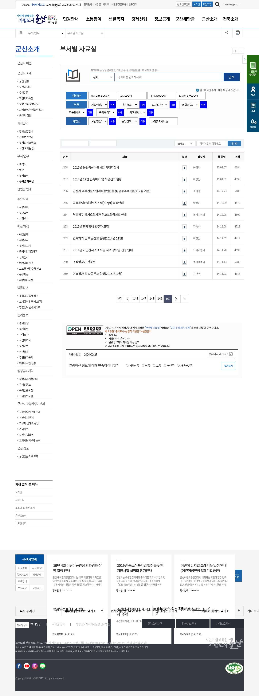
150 (168, 298)
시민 (253, 94)
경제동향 (23, 323)
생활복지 (116, 18)
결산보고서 (25, 245)
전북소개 (230, 18)
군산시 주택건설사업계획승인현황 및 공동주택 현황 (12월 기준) (111, 191)
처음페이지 (119, 299)
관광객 (253, 127)
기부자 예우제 (26, 417)
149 (159, 298)
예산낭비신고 (26, 263)
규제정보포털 (26, 396)
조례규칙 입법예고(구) (30, 301)
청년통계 (23, 351)
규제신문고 (25, 384)
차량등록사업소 (159, 121)
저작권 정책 (58, 624)
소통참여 (93, 18)
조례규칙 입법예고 (28, 296)
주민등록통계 (26, 357)
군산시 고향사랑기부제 (32, 405)
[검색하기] (217, 5)
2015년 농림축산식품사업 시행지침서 (96, 167)
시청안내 (23, 124)
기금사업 (23, 429)
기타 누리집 (209, 611)
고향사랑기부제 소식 (29, 440)
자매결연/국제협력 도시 (31, 109)
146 (135, 298)
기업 (253, 110)
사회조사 (23, 334)
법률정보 (23, 289)
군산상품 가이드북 (28, 456)
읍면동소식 (20, 515)
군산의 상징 (25, 115)
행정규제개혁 (26, 372)
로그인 (196, 4)
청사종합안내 (26, 131)
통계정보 (23, 316)
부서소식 (23, 175)
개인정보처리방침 (31, 624)
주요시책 (23, 200)
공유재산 (23, 274)
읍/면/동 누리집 (75, 611)
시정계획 (23, 207)
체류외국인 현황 (27, 363)
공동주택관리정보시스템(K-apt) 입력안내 (98, 202)
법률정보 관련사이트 (29, 307)
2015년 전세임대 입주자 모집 (91, 226)
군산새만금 (185, 18)
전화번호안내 (183, 4)
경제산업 (139, 18)
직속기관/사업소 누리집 (126, 611)
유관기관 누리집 (166, 611)
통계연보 (23, 346)
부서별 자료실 (75, 33)
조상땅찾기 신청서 (84, 261)
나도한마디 (20, 523)
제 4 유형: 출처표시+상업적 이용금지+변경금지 (128, 331)
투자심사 (23, 257)
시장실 (97, 4)
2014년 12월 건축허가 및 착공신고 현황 (97, 179)
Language (229, 4)
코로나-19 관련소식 (25, 507)
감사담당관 (126, 96)
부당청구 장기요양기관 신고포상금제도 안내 (100, 214)
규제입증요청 (26, 390)
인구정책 (132, 4)
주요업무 (23, 213)
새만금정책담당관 (100, 96)
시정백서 (23, 218)
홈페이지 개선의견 (219, 354)
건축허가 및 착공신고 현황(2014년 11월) (98, 238)
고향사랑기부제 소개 (29, 412)
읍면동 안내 (25, 190)
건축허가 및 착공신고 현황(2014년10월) (97, 273)
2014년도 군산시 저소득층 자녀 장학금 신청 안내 (103, 250)
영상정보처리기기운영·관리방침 (93, 624)
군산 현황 (24, 81)
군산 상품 (24, 449)
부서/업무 (34, 33)
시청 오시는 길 (26, 148)
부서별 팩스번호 (27, 142)
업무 (21, 170)
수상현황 (23, 92)
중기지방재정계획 (28, 251)
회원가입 (207, 4)
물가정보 (23, 329)
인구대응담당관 (158, 96)
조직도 (22, 164)
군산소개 (210, 18)
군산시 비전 (25, 64)
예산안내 (23, 234)
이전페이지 (127, 299)
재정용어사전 (26, 280)
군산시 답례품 (26, 435)
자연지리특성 (26, 98)
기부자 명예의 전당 (29, 423)
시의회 (106, 4)
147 (143, 298)
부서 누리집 (27, 611)
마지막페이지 (184, 299)
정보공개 (162, 18)
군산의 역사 (25, 87)
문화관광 (88, 4)
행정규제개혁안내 (28, 379)
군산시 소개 (25, 74)
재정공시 (23, 240)
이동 (112, 105)
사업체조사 (25, 340)
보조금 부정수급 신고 (30, 268)
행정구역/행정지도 (28, 104)
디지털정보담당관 (188, 96)
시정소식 (19, 500)
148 (151, 298)
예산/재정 (24, 227)
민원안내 (71, 18)
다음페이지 (176, 299)
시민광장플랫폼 (118, 4)
